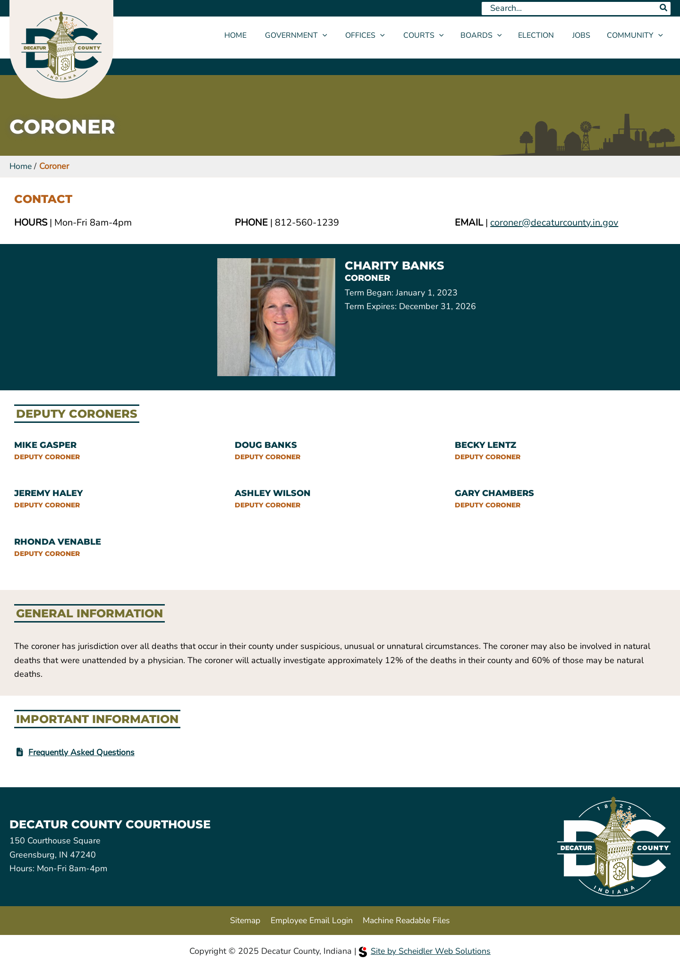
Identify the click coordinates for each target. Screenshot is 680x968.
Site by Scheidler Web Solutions (425, 951)
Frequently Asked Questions (82, 752)
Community (635, 35)
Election (541, 35)
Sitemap (243, 920)
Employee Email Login (310, 920)
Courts (431, 35)
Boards (487, 35)
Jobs (583, 35)
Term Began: (369, 292)
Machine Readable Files (407, 920)
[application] (336, 35)
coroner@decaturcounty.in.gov (554, 222)
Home (253, 35)
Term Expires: (371, 306)
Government (310, 35)
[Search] (664, 8)
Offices (376, 35)
